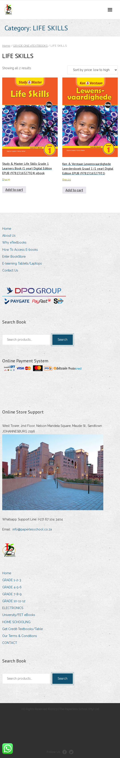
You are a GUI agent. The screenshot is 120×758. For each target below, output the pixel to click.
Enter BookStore (14, 256)
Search (62, 339)
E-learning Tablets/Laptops (22, 263)
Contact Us (10, 270)
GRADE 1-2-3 (11, 580)
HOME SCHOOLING (16, 622)
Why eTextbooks (14, 242)
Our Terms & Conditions (19, 636)
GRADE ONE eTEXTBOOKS (30, 45)
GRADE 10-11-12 (13, 601)
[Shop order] (92, 69)
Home (6, 45)
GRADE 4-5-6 (12, 587)
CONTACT (9, 643)
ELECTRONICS (12, 608)
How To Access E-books (20, 249)
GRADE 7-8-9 (12, 594)
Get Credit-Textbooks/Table (22, 629)
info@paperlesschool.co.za (32, 529)
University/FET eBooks (18, 615)
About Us (9, 235)
